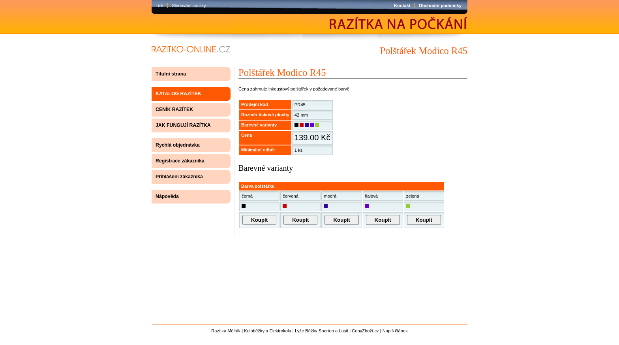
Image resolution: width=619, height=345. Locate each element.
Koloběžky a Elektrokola (267, 330)
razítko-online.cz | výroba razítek (189, 50)
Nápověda (167, 196)
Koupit (259, 220)
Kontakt (402, 5)
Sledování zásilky (189, 5)
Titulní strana (171, 74)
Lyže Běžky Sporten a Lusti (321, 330)
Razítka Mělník (225, 330)
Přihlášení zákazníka (179, 176)
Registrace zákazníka (180, 161)
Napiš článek (395, 330)
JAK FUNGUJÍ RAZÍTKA (183, 125)
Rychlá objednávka (178, 145)
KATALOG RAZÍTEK (178, 93)
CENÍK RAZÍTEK (174, 109)
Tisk (159, 5)
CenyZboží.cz (365, 330)
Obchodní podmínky (440, 5)
